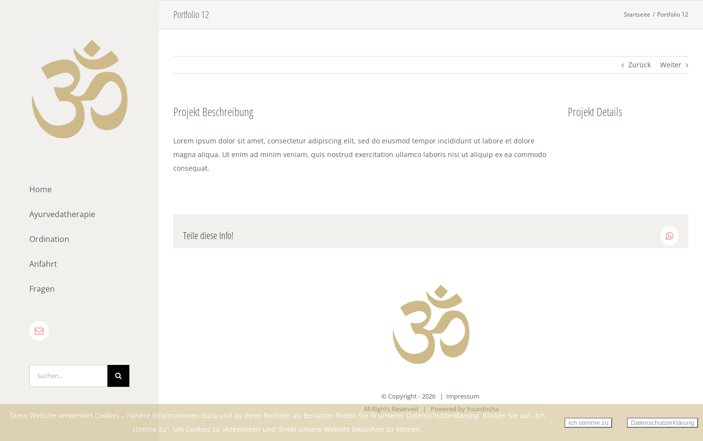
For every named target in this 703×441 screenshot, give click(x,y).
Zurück (639, 64)
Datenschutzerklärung (662, 422)
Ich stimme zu (588, 422)
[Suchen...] (68, 376)
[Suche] (118, 376)
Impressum (462, 396)
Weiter (671, 64)
